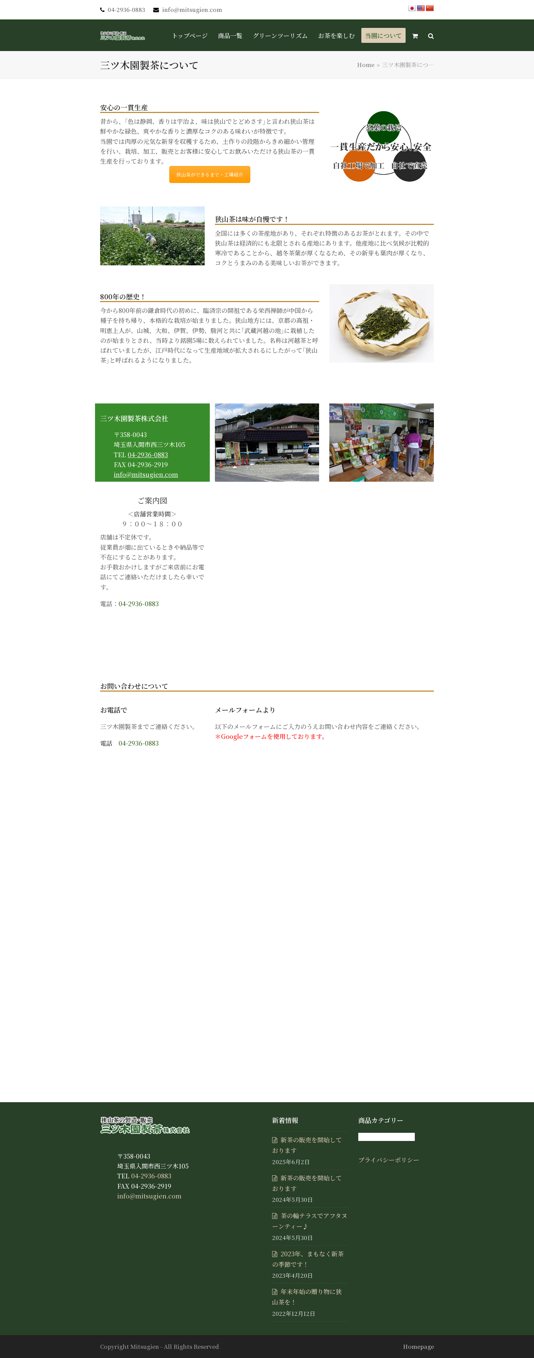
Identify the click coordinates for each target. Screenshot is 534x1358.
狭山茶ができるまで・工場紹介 (209, 174)
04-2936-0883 (126, 9)
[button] (415, 35)
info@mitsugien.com (192, 9)
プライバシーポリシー (388, 1159)
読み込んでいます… (324, 906)
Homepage (418, 1346)
